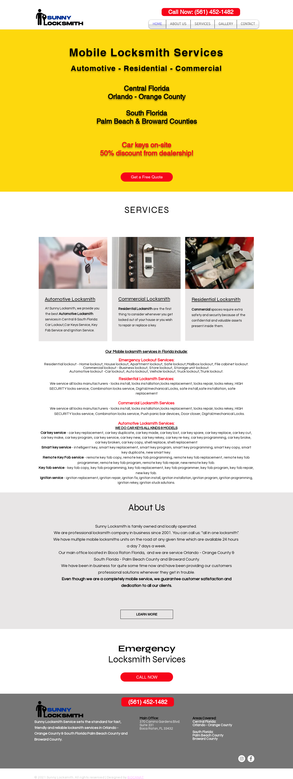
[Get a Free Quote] (147, 177)
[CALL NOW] (146, 677)
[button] (202, 24)
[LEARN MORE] (146, 614)
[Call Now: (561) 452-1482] (201, 12)
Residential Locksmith (216, 299)
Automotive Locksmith (70, 299)
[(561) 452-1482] (147, 701)
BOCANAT (136, 777)
